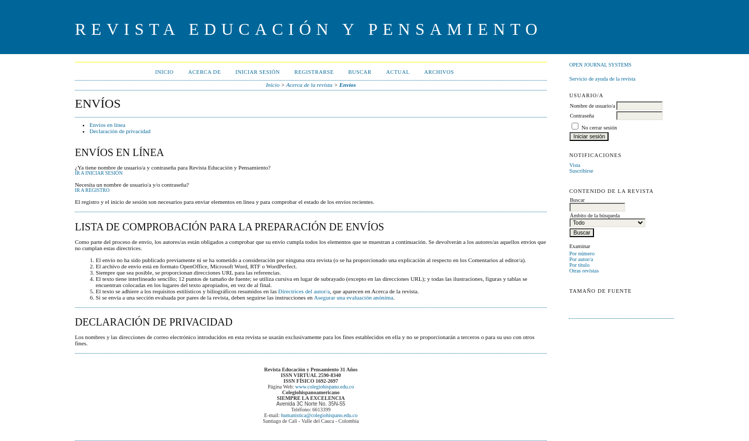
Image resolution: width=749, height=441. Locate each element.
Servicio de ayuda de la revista (602, 79)
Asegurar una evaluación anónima (353, 297)
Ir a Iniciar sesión (99, 173)
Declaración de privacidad (119, 131)
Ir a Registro (92, 190)
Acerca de (204, 72)
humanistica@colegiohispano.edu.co (319, 415)
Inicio (164, 72)
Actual (397, 72)
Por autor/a (581, 259)
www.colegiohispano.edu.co (324, 387)
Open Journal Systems (600, 65)
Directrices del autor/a (304, 291)
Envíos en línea (107, 125)
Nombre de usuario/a (592, 106)
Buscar (360, 72)
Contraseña (582, 116)
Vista (574, 165)
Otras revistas (584, 271)
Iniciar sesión (258, 72)
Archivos (439, 72)
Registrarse (314, 72)
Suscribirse (581, 171)
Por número (582, 253)
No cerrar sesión (599, 128)
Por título (579, 265)
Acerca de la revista (309, 85)
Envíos (347, 85)
